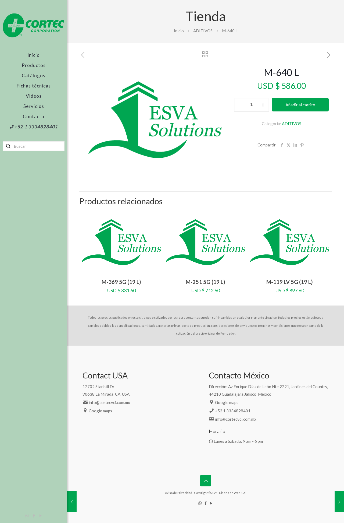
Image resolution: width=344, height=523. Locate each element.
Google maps (100, 410)
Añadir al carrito (300, 104)
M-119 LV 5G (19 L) (289, 282)
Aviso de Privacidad (178, 492)
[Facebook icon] (34, 515)
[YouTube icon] (40, 515)
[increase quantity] (263, 104)
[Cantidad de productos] (251, 105)
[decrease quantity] (240, 104)
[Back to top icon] (205, 480)
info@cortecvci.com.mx (109, 402)
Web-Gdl (240, 492)
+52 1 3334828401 (232, 410)
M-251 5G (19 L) (205, 282)
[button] (218, 76)
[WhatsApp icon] (27, 515)
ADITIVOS (203, 30)
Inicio (179, 30)
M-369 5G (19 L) (121, 282)
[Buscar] (33, 146)
